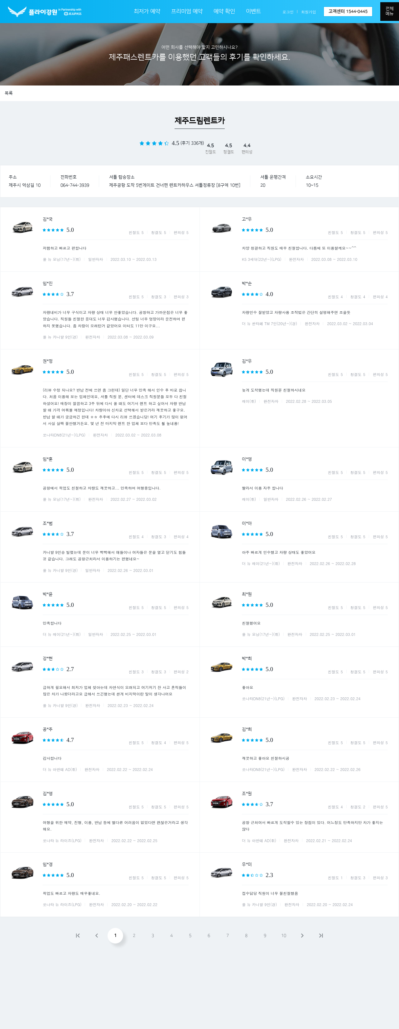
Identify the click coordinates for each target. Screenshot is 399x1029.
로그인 (288, 11)
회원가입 (308, 11)
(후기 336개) (192, 143)
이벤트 (253, 11)
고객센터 (348, 11)
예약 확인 (224, 11)
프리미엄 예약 (187, 11)
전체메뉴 (390, 11)
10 (283, 935)
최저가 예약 (147, 11)
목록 (9, 93)
